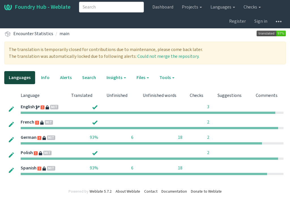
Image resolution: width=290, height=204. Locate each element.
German (29, 137)
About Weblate (128, 191)
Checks (252, 7)
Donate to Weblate (206, 191)
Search (89, 78)
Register (237, 21)
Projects (192, 7)
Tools (166, 78)
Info (45, 78)
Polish (27, 153)
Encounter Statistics (33, 34)
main (64, 34)
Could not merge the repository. (168, 56)
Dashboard (162, 7)
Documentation (174, 191)
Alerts (66, 78)
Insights (116, 78)
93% (94, 137)
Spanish (29, 168)
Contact (150, 191)
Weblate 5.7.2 (100, 191)
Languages (222, 7)
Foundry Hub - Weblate (37, 7)
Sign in (260, 21)
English (28, 107)
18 (180, 137)
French (27, 122)
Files (143, 78)
